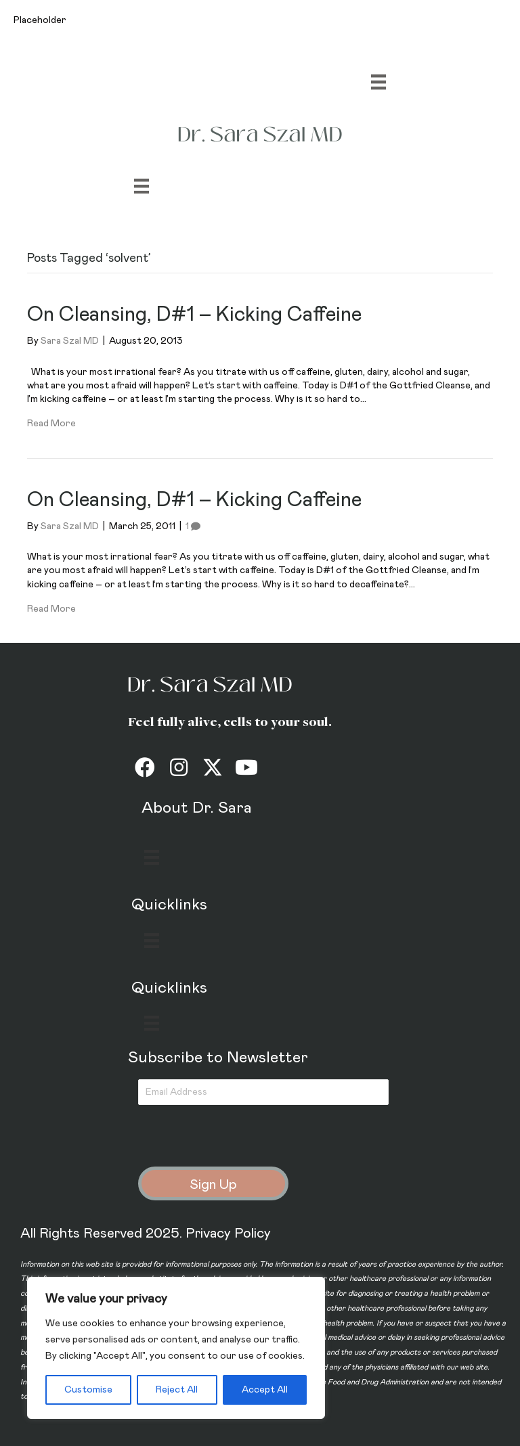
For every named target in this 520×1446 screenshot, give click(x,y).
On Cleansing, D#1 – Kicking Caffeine (194, 314)
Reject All (177, 1390)
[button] (145, 767)
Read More (51, 423)
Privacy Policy (228, 1233)
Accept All (265, 1390)
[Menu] (378, 82)
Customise (88, 1390)
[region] (176, 1348)
